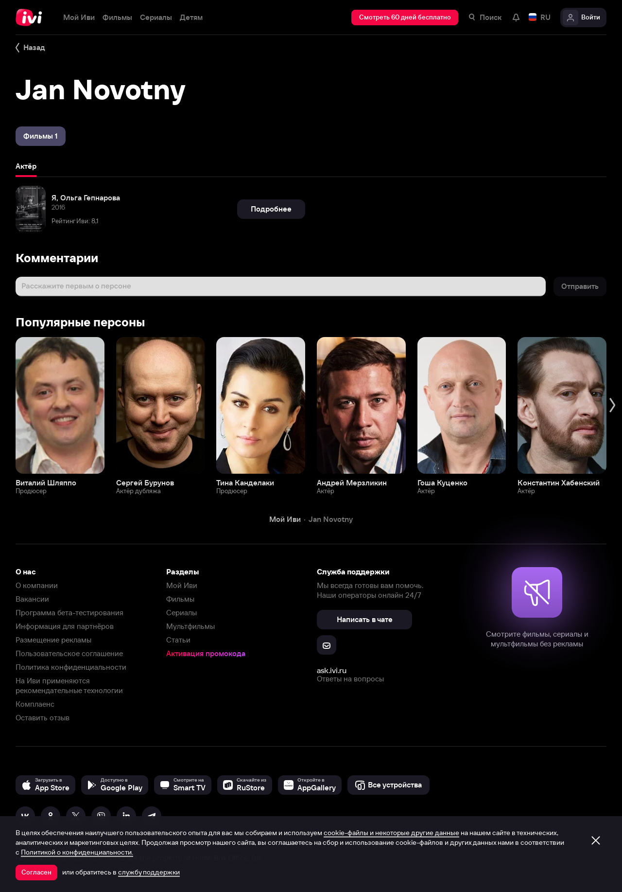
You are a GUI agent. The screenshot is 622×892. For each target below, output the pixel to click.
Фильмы (180, 599)
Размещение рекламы (53, 640)
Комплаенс (35, 704)
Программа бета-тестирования (69, 612)
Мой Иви (181, 585)
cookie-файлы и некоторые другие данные (391, 833)
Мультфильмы (190, 626)
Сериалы (181, 612)
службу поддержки (149, 872)
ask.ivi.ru (331, 670)
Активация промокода (205, 653)
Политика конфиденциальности (71, 667)
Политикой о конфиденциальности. (77, 852)
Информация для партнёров (65, 626)
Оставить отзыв (42, 718)
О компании (37, 585)
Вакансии (32, 599)
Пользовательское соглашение (69, 653)
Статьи (178, 640)
